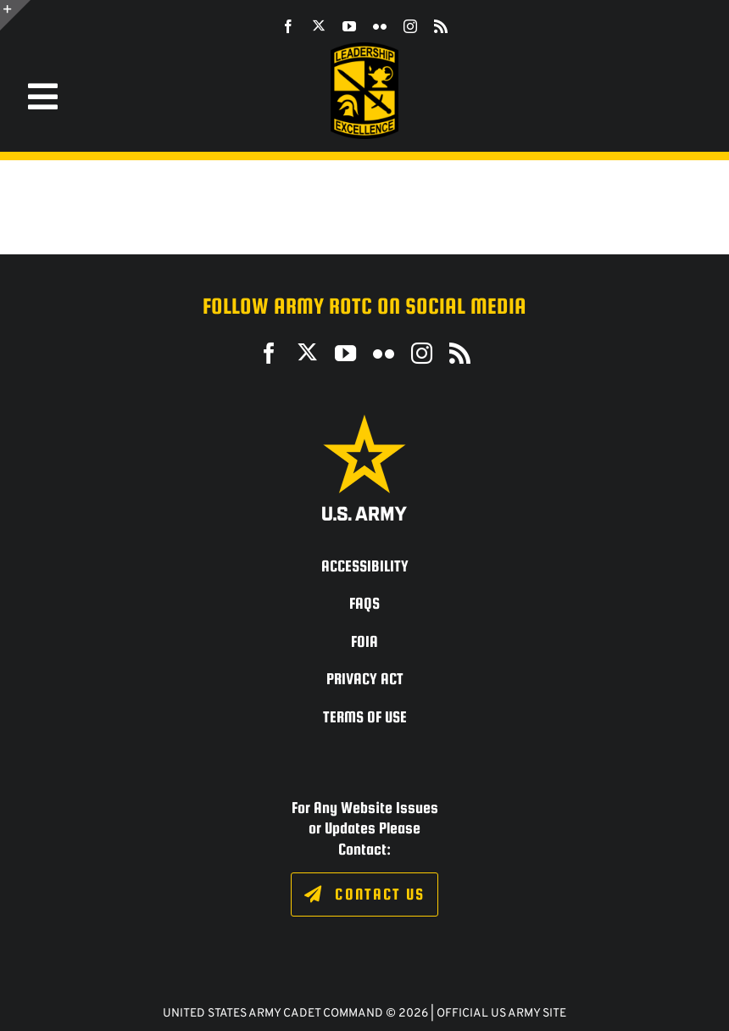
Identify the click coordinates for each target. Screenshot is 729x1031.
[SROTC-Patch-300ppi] (364, 49)
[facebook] (288, 26)
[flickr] (380, 26)
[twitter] (319, 25)
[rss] (441, 26)
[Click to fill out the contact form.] (364, 894)
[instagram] (410, 26)
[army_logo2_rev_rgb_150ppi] (364, 421)
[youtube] (349, 26)
